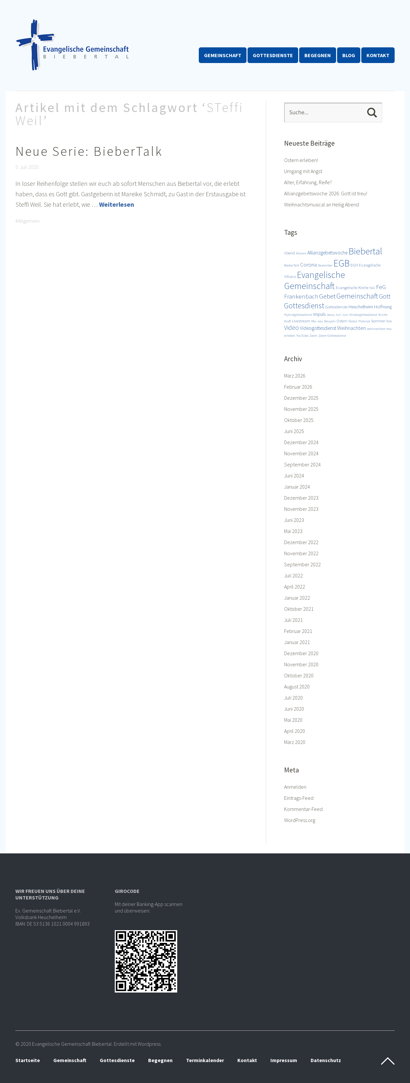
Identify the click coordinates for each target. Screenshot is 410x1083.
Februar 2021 (298, 631)
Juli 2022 (293, 575)
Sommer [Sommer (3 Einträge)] (378, 320)
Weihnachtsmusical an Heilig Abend (321, 204)
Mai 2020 (293, 720)
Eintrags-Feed (299, 798)
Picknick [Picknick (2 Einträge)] (364, 321)
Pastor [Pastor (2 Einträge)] (353, 321)
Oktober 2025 (299, 420)
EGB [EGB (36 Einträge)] (341, 263)
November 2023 (301, 509)
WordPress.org (299, 820)
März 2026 (294, 375)
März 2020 (294, 742)
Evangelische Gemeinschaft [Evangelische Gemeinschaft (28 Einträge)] (314, 280)
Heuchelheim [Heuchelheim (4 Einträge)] (361, 307)
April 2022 (294, 586)
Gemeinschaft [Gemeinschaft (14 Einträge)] (357, 295)
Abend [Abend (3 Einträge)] (289, 252)
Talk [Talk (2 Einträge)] (389, 321)
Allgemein (29, 221)
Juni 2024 (294, 475)
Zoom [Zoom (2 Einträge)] (313, 335)
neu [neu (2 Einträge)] (320, 321)
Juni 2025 (294, 431)
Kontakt (378, 55)
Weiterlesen (116, 204)
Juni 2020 (294, 708)
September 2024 (302, 464)
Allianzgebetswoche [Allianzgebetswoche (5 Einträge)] (327, 252)
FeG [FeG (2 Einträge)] (372, 288)
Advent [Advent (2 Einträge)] (301, 253)
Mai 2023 (293, 531)
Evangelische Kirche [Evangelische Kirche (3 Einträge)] (352, 287)
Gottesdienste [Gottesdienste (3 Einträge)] (336, 306)
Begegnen (317, 55)
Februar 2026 (298, 386)
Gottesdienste (273, 55)
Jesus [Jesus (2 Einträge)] (330, 315)
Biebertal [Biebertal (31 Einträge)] (365, 251)
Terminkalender (205, 1060)
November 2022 (301, 553)
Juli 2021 (293, 620)
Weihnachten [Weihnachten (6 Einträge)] (351, 327)
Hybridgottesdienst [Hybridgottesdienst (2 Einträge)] (298, 315)
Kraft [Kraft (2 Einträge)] (287, 321)
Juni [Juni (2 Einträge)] (345, 315)
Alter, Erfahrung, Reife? (308, 182)
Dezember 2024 (301, 442)
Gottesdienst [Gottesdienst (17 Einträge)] (304, 305)
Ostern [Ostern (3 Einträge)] (342, 320)
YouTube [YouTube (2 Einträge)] (302, 335)
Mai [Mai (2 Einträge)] (313, 321)
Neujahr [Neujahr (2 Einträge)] (330, 321)
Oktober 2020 (299, 675)
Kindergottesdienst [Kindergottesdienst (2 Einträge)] (363, 315)
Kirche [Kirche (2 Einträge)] (382, 315)
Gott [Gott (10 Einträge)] (384, 296)
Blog (348, 55)
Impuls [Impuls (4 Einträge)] (319, 314)
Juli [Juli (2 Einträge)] (338, 315)
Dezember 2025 (301, 398)
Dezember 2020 (301, 653)
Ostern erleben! (301, 160)
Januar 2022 (297, 597)
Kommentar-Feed (303, 809)
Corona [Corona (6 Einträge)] (308, 264)
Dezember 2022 (301, 542)
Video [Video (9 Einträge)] (291, 327)
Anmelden (295, 787)
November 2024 (301, 453)
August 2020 (297, 686)
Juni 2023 (294, 520)
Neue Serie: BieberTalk (89, 151)
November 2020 (301, 664)
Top (388, 1061)
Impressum (283, 1060)
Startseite (27, 1060)
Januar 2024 (297, 486)
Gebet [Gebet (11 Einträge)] (327, 296)
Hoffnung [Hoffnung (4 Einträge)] (383, 307)
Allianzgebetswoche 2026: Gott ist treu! (325, 193)
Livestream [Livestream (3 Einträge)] (301, 320)
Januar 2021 (297, 642)
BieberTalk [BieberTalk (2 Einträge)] (291, 265)
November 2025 (301, 409)
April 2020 (294, 731)
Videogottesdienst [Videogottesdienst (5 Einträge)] (318, 328)
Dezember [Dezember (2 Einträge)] (325, 265)
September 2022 (302, 564)
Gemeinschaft (222, 55)
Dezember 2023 (301, 497)
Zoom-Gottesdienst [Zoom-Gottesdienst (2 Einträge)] (332, 335)
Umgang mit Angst (303, 171)
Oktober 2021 (299, 609)
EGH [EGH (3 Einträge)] (354, 264)
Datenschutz (326, 1060)
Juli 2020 (293, 697)
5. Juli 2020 (27, 167)
